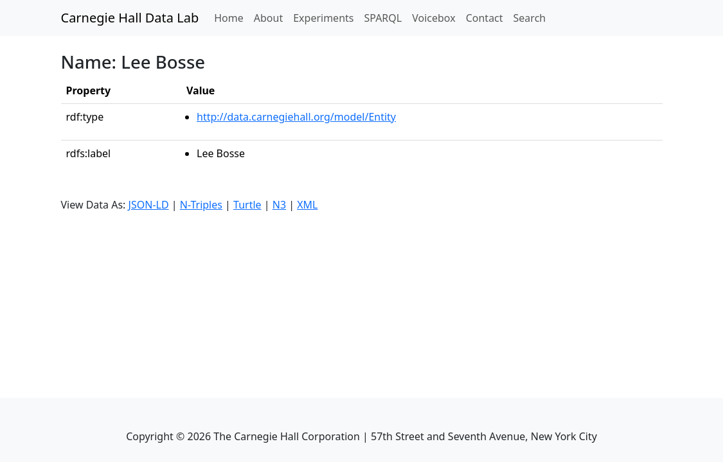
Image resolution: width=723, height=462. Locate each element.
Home (231, 17)
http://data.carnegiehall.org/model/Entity (296, 117)
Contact (484, 18)
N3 (279, 205)
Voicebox (433, 18)
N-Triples (201, 205)
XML (307, 205)
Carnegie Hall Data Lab (130, 17)
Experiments (323, 18)
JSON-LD (149, 205)
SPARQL (383, 18)
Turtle (247, 205)
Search (529, 18)
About (268, 18)
